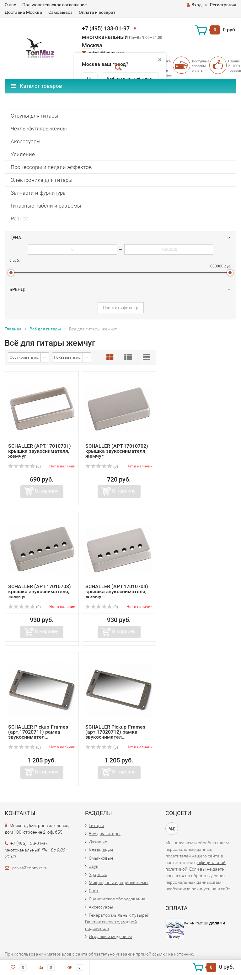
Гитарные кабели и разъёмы (46, 206)
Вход (194, 4)
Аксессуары (25, 141)
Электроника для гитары (41, 180)
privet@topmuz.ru (29, 867)
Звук (93, 866)
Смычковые (101, 858)
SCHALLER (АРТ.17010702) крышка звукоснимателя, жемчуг (116, 451)
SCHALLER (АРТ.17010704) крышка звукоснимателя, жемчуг (116, 591)
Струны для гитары (34, 116)
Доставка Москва (23, 12)
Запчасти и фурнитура (38, 193)
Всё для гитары (45, 328)
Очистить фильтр (120, 307)
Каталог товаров (36, 86)
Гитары (96, 825)
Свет (94, 890)
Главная (13, 328)
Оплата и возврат (97, 12)
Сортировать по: (24, 357)
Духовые (98, 841)
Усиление (23, 154)
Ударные (98, 874)
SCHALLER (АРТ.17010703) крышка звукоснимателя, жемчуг (39, 591)
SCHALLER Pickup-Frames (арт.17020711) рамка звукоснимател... (38, 732)
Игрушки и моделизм (110, 936)
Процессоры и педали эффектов (51, 167)
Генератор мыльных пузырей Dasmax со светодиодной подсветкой (117, 922)
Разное (20, 218)
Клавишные (101, 849)
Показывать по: (67, 357)
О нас (10, 4)
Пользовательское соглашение (54, 4)
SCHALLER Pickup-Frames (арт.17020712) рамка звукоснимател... (115, 732)
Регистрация (223, 4)
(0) (24, 466)
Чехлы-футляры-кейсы (39, 128)
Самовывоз (60, 12)
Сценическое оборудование (117, 898)
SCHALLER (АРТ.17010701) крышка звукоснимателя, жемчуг (39, 451)
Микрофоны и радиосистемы (118, 882)
